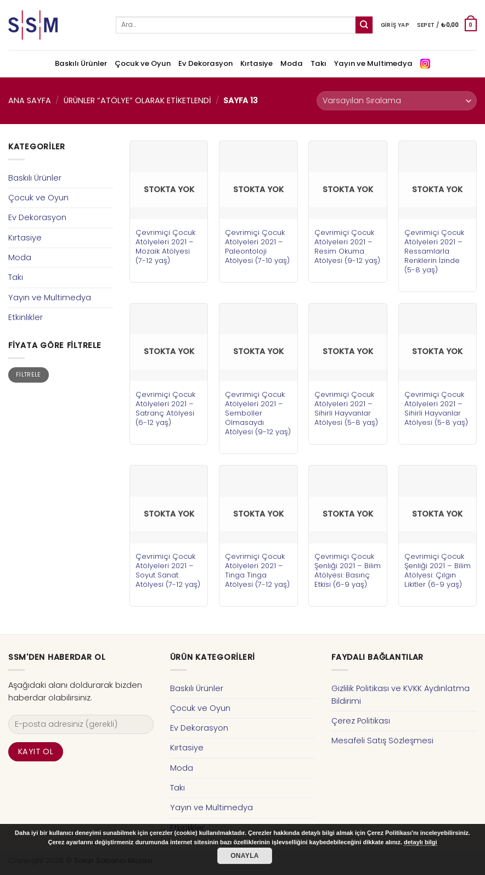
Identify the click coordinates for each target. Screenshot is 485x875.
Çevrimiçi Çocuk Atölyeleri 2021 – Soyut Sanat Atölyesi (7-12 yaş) (168, 570)
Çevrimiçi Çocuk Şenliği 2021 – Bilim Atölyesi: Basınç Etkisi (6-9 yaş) (347, 570)
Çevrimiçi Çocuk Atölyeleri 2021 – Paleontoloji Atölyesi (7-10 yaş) (257, 246)
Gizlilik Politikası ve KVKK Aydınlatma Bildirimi (400, 694)
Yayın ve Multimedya (373, 63)
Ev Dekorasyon (205, 63)
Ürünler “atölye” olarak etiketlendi (137, 100)
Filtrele (28, 375)
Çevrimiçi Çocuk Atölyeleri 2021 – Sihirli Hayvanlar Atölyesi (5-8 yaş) (346, 408)
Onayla (244, 856)
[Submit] (364, 24)
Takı (318, 63)
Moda (291, 63)
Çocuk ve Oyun (143, 63)
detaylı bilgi (420, 842)
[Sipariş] (397, 100)
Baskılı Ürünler (81, 63)
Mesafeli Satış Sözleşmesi (382, 740)
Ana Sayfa (29, 100)
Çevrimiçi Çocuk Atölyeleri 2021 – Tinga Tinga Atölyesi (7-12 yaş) (257, 570)
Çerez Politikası (360, 720)
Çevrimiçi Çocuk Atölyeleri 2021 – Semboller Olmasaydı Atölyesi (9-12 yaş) (258, 413)
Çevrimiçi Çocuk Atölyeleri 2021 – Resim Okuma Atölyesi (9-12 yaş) (347, 246)
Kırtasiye (256, 63)
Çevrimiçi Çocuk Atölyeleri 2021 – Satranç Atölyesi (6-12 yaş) (165, 408)
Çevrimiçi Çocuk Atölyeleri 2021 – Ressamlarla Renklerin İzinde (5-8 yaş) (434, 251)
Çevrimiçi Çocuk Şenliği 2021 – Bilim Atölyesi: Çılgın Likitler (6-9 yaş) (437, 570)
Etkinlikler (25, 317)
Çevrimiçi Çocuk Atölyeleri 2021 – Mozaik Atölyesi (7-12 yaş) (165, 246)
